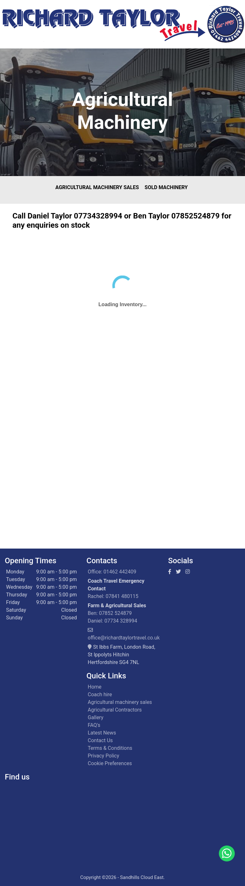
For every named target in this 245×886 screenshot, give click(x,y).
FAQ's (94, 725)
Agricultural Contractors (115, 710)
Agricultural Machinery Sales (97, 187)
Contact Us (100, 740)
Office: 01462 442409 (112, 572)
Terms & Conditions (110, 748)
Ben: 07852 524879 (110, 613)
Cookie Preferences (110, 763)
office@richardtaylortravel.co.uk (124, 638)
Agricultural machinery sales (120, 702)
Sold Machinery (166, 187)
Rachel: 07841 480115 (113, 596)
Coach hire (100, 694)
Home (94, 687)
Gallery (95, 717)
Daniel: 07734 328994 (112, 621)
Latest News (102, 733)
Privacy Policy (103, 756)
